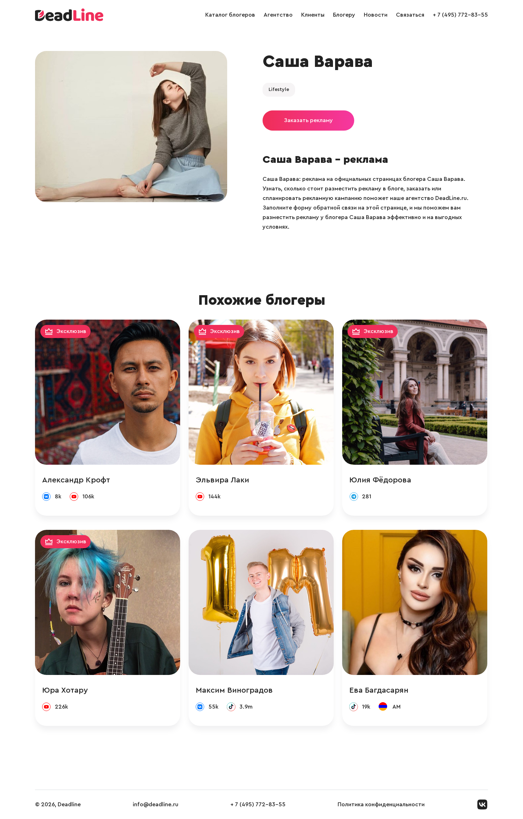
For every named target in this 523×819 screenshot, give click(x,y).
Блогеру (344, 15)
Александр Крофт (76, 480)
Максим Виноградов (234, 690)
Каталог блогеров (230, 15)
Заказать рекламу (308, 120)
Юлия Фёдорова (380, 480)
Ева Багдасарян (378, 690)
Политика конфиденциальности (381, 804)
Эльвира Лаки (222, 480)
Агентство (278, 15)
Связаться (410, 15)
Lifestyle (279, 89)
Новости (375, 15)
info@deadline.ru (155, 804)
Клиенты (312, 15)
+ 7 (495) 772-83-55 (460, 15)
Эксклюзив (71, 331)
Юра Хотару (65, 690)
